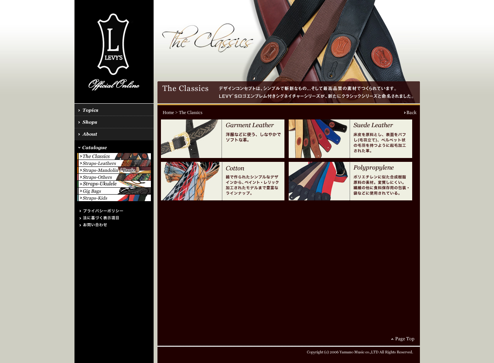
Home (168, 112)
